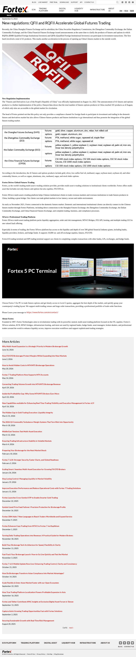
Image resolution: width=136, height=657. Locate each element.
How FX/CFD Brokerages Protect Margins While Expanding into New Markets (34, 356)
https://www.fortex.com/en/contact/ (42, 312)
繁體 (132, 11)
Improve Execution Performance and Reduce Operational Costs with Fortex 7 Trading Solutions (41, 488)
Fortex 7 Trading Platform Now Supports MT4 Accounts (25, 375)
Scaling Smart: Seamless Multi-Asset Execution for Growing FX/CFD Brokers (33, 469)
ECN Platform (9, 643)
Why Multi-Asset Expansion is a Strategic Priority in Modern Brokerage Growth (35, 346)
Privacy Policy (41, 654)
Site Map (49, 654)
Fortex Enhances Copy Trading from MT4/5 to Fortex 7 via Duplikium (30, 526)
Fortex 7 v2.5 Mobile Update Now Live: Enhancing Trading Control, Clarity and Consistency (39, 564)
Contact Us (89, 2)
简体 (126, 11)
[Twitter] (122, 2)
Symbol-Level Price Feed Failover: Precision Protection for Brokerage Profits (34, 507)
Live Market (43, 2)
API (81, 2)
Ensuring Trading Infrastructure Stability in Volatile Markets (27, 441)
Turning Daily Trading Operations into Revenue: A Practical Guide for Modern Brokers (37, 535)
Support (74, 2)
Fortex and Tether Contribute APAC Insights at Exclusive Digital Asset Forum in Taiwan (37, 602)
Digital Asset (62, 9)
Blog (34, 2)
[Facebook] (129, 2)
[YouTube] (133, 2)
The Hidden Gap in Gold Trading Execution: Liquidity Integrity (27, 412)
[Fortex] (15, 9)
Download (64, 2)
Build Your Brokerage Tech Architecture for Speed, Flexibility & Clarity (31, 545)
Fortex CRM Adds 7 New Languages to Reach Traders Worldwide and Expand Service (37, 516)
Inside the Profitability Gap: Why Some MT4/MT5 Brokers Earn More (30, 393)
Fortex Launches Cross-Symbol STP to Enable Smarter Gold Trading (30, 498)
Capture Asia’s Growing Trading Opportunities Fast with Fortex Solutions (32, 611)
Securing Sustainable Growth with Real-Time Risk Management (28, 620)
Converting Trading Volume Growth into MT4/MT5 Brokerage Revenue (31, 384)
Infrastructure (97, 10)
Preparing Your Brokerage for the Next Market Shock (24, 450)
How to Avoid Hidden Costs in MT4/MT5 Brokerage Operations (28, 365)
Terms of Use (31, 654)
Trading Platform (43, 9)
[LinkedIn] (126, 2)
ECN (33, 10)
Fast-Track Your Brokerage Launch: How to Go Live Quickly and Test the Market (35, 554)
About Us (111, 9)
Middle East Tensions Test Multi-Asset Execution (22, 431)
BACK (9, 15)
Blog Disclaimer (59, 654)
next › (71, 628)
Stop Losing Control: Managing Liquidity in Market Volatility (27, 479)
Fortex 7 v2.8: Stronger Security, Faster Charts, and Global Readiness (30, 460)
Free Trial (54, 2)
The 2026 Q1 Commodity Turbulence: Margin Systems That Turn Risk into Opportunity (37, 422)
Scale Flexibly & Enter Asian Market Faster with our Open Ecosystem (30, 583)
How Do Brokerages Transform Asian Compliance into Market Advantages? (33, 573)
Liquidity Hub (79, 9)
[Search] (106, 2)
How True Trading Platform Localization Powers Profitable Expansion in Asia (33, 592)
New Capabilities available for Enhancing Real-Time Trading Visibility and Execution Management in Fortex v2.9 (48, 403)
